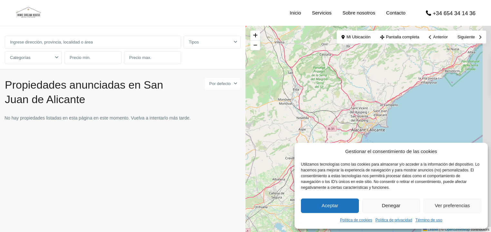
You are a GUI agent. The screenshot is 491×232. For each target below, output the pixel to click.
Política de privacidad (393, 220)
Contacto (396, 12)
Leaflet (430, 229)
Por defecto (220, 83)
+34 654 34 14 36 (454, 13)
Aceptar (330, 205)
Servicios (322, 12)
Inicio (295, 12)
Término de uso (428, 220)
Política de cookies (356, 220)
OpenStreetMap (457, 229)
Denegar (391, 205)
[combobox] (212, 42)
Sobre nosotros (358, 12)
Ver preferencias (452, 205)
